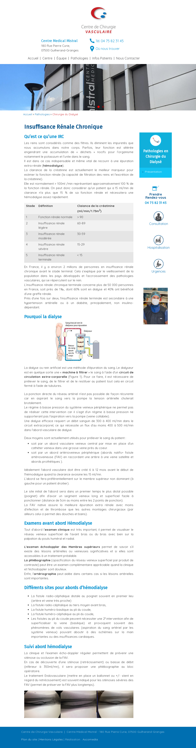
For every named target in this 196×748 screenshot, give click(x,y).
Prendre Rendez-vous (155, 196)
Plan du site (29, 739)
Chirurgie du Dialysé (65, 114)
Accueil (33, 58)
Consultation (158, 224)
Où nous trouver (108, 49)
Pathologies (79, 58)
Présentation (153, 171)
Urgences (159, 271)
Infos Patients (102, 58)
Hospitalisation (159, 248)
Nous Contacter (128, 58)
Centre (47, 58)
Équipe (62, 58)
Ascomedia (90, 739)
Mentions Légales (51, 739)
